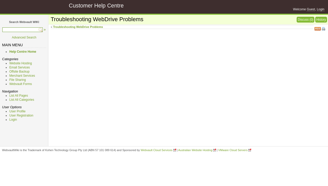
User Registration (21, 115)
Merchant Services (22, 76)
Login (320, 9)
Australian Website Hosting (195, 150)
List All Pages (18, 95)
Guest (311, 9)
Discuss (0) (305, 19)
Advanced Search (24, 37)
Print (324, 29)
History (321, 19)
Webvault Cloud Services (157, 150)
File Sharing (17, 80)
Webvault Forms (20, 84)
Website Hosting (20, 63)
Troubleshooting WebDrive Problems (78, 26)
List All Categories (21, 100)
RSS (318, 28)
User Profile (17, 111)
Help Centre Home (22, 51)
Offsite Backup (19, 71)
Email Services (19, 67)
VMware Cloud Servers (233, 150)
